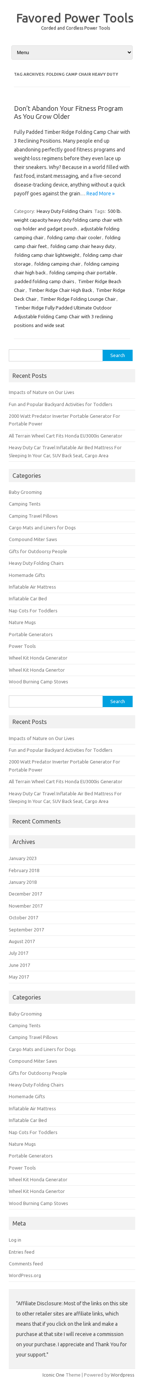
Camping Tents (25, 503)
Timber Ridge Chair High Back (60, 290)
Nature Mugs (22, 622)
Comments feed (26, 1263)
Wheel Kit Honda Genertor (37, 669)
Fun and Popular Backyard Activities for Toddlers (60, 404)
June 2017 (19, 965)
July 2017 (18, 953)
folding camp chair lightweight (47, 255)
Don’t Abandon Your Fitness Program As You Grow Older (68, 112)
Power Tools (22, 646)
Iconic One (53, 1374)
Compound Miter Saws (33, 539)
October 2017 (23, 917)
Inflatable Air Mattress (32, 586)
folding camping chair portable (82, 272)
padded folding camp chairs (44, 281)
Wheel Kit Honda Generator (38, 657)
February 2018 (24, 870)
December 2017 (25, 893)
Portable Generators (31, 634)
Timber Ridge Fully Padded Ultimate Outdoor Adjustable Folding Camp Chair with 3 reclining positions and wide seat (63, 316)
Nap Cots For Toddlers (33, 610)
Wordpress (122, 1374)
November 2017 (26, 905)
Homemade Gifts (27, 575)
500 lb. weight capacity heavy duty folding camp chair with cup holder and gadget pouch (68, 220)
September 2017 (26, 929)
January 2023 (23, 858)
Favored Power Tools (75, 18)
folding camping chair (57, 263)
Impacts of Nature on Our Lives (41, 392)
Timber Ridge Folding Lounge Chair (78, 298)
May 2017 (19, 976)
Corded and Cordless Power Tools (75, 28)
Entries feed (21, 1251)
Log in (15, 1239)
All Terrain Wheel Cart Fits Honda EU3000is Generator (65, 435)
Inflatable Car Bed (28, 598)
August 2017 (22, 941)
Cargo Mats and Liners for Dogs (42, 527)
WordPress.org (25, 1275)
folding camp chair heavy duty (82, 246)
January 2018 (23, 882)
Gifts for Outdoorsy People (38, 551)
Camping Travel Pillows (33, 515)
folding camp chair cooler (74, 237)
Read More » (100, 193)
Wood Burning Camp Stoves (38, 681)
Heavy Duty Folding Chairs (64, 211)
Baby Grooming (25, 492)
